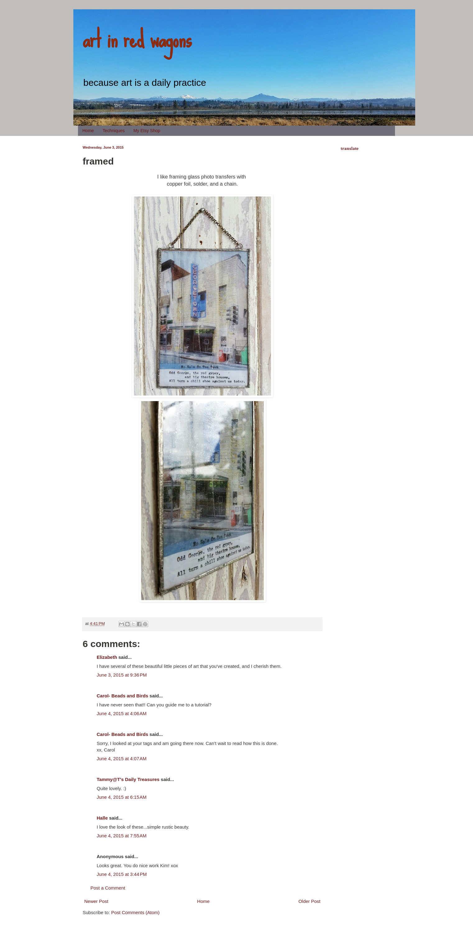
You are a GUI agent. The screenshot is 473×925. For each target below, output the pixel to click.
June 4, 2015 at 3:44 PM (122, 874)
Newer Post (96, 901)
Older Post (309, 901)
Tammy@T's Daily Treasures (128, 779)
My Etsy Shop (146, 130)
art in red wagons (137, 39)
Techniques (114, 130)
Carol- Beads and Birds (122, 695)
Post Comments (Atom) (135, 912)
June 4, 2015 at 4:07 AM (122, 758)
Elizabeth (107, 657)
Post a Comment (107, 887)
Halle (102, 818)
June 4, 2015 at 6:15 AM (122, 797)
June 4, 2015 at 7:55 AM (122, 835)
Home (88, 130)
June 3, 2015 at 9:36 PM (122, 675)
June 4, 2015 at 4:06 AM (122, 713)
